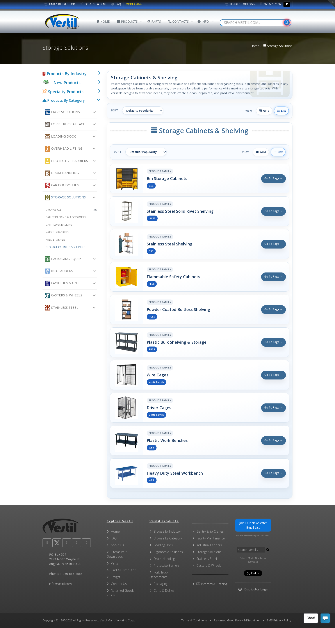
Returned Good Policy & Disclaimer (237, 620)
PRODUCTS (127, 21)
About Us (117, 545)
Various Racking (57, 232)
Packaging (161, 584)
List (281, 111)
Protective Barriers (66, 161)
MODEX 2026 (134, 4)
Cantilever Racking (59, 225)
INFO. (204, 21)
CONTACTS (178, 21)
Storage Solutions (65, 197)
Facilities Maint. (62, 283)
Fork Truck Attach (65, 124)
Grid (264, 111)
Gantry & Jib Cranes (210, 531)
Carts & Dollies (62, 185)
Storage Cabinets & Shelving (66, 247)
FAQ (116, 4)
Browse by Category (168, 538)
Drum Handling (62, 173)
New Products (66, 82)
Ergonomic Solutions (168, 552)
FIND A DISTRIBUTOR (59, 4)
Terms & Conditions (194, 620)
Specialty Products (63, 91)
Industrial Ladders (209, 545)
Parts (114, 563)
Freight (115, 577)
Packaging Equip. (63, 259)
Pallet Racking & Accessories (66, 217)
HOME (103, 21)
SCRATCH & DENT (93, 4)
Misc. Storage (55, 239)
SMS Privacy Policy (279, 620)
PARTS (154, 21)
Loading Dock (60, 136)
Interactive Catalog (211, 584)
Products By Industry (65, 73)
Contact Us (119, 584)
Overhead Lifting (63, 149)
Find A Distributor (123, 570)
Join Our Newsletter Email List (253, 525)
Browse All (71, 210)
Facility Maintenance (210, 538)
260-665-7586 (270, 4)
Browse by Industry (167, 531)
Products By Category (64, 100)
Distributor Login (240, 4)
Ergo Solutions (62, 112)
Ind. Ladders (59, 271)
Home (115, 531)
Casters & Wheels (63, 295)
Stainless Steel (61, 307)
